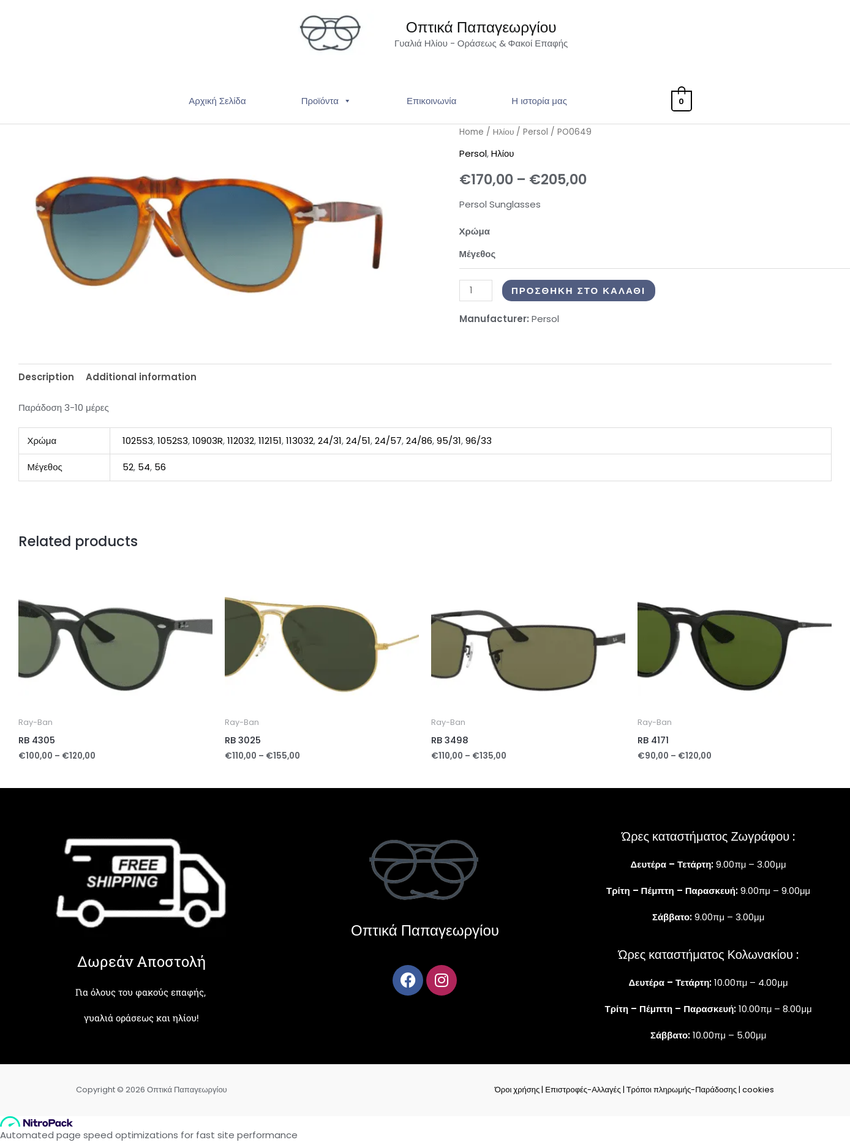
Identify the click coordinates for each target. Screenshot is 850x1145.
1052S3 (172, 443)
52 (128, 470)
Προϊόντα (328, 104)
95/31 (449, 443)
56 (160, 470)
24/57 (388, 443)
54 (144, 470)
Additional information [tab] (141, 380)
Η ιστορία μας (542, 104)
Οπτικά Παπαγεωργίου (484, 29)
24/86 (419, 443)
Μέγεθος (477, 256)
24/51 (358, 443)
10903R (207, 443)
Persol (536, 135)
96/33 (478, 443)
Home (471, 135)
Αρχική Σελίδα (219, 104)
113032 (300, 443)
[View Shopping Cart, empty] (681, 104)
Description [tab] (46, 380)
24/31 (330, 443)
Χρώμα (474, 234)
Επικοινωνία (433, 104)
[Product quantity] (475, 293)
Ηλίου (503, 135)
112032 (240, 443)
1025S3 (137, 443)
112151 (270, 443)
